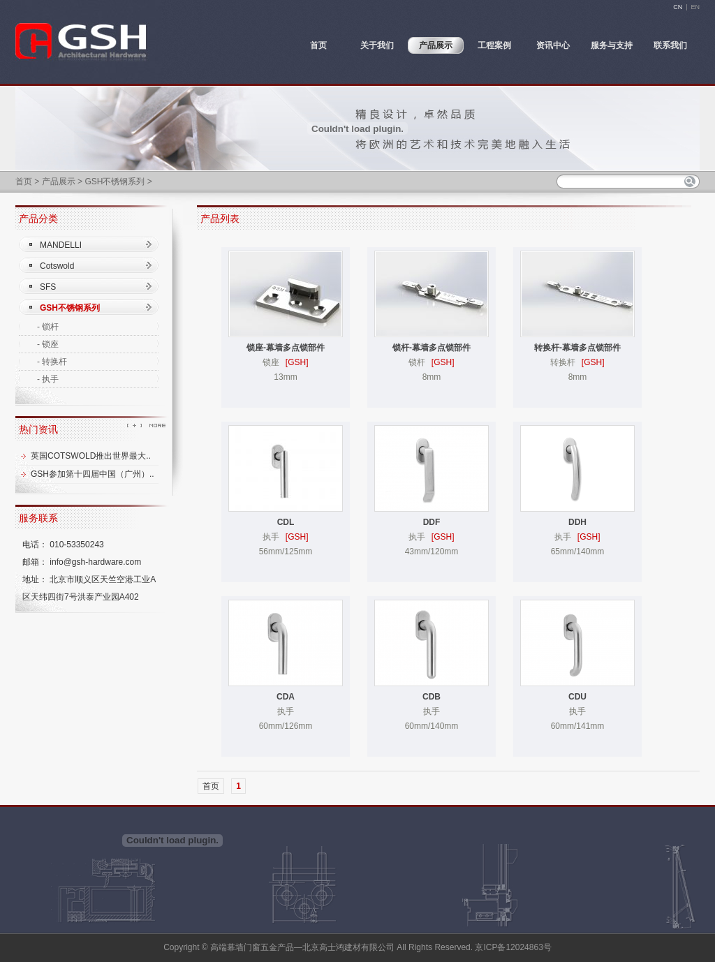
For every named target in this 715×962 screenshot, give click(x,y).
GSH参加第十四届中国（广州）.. (92, 474)
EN (695, 6)
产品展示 (58, 181)
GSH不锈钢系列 (114, 181)
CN (677, 6)
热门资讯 (38, 429)
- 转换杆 (52, 362)
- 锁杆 (48, 327)
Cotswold (57, 266)
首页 (23, 181)
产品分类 (38, 218)
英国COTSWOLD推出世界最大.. (91, 456)
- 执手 (48, 379)
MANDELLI (61, 245)
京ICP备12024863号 (513, 947)
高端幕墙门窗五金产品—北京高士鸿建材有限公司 (302, 947)
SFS (48, 287)
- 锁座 (48, 344)
